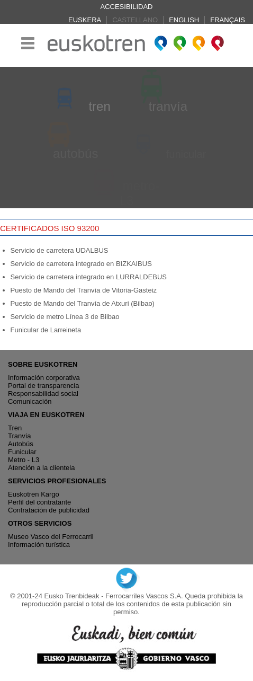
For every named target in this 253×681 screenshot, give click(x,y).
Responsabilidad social (43, 393)
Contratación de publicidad (48, 510)
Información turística (39, 545)
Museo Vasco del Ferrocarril (51, 537)
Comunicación (29, 401)
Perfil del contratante (39, 502)
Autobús (20, 444)
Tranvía (19, 436)
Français (227, 20)
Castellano (135, 20)
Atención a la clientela (41, 468)
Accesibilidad (127, 7)
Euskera (84, 20)
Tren (15, 428)
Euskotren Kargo (33, 494)
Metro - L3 (23, 460)
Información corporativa (44, 378)
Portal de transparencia (43, 386)
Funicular (22, 452)
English (184, 20)
